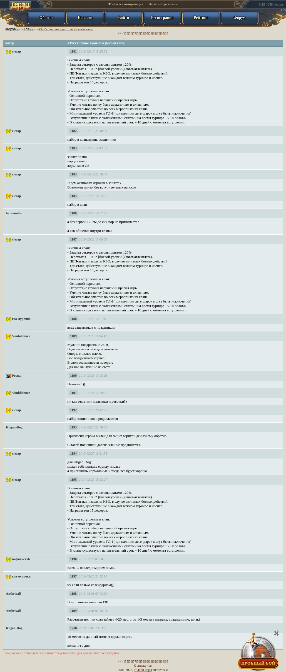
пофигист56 (21, 559)
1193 (73, 427)
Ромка (16, 376)
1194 (73, 453)
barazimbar (14, 213)
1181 (73, 51)
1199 (73, 611)
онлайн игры (143, 670)
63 (158, 33)
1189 (73, 336)
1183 (73, 148)
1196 (73, 559)
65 (166, 33)
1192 (73, 410)
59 (142, 33)
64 (162, 33)
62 (154, 33)
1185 (73, 196)
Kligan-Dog (14, 427)
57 (134, 33)
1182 (73, 131)
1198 (73, 594)
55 (126, 33)
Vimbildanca (21, 336)
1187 (73, 239)
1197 (73, 576)
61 (150, 33)
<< (120, 33)
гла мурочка (21, 319)
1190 (73, 376)
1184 (73, 174)
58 (138, 33)
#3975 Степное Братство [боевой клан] (65, 29)
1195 (73, 480)
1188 (73, 319)
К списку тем (143, 666)
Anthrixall (13, 594)
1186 (73, 213)
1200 (73, 628)
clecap (16, 51)
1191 (73, 393)
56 (130, 33)
